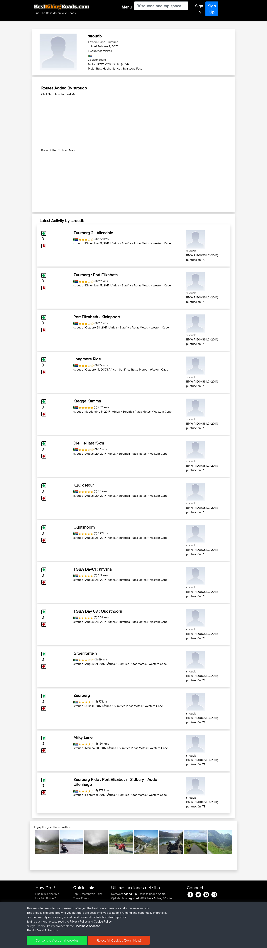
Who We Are (80, 907)
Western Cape (162, 243)
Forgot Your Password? (49, 907)
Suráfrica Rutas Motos (136, 243)
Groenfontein (85, 653)
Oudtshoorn (84, 527)
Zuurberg (81, 695)
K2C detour (83, 485)
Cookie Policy (103, 942)
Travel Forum (81, 898)
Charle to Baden (147, 894)
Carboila (116, 903)
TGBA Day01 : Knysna (92, 569)
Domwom (117, 894)
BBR (143, 898)
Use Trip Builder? (45, 898)
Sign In (199, 9)
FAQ (37, 916)
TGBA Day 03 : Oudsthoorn (97, 611)
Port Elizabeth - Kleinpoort (96, 317)
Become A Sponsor (47, 912)
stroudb (78, 243)
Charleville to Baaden (150, 907)
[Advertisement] (133, 122)
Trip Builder (80, 903)
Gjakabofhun (119, 898)
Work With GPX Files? (48, 903)
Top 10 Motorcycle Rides (87, 894)
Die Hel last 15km (88, 443)
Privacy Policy (85, 942)
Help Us (78, 916)
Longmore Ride (87, 359)
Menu (127, 7)
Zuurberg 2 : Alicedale (93, 233)
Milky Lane (82, 737)
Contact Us (80, 912)
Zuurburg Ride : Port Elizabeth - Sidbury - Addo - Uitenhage (116, 781)
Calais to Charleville (149, 916)
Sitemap (70, 942)
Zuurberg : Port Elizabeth (95, 275)
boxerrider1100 (120, 925)
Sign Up (212, 9)
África (115, 243)
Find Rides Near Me (47, 894)
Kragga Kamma (87, 401)
